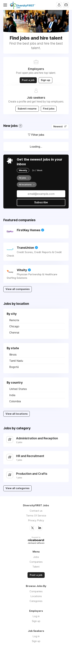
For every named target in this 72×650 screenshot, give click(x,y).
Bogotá (14, 367)
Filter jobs (37, 134)
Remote (14, 320)
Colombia (15, 401)
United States (18, 389)
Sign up (45, 80)
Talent (36, 566)
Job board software (36, 543)
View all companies (18, 289)
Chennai (14, 332)
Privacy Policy (36, 520)
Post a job (28, 80)
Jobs (36, 556)
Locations (36, 596)
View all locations (17, 413)
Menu (5, 5)
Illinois (13, 354)
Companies (36, 561)
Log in (36, 616)
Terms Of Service (36, 515)
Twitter (32, 528)
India (12, 395)
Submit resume (27, 108)
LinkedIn (39, 528)
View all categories (17, 488)
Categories (36, 600)
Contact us (36, 510)
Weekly (23, 170)
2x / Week (37, 170)
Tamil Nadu (16, 360)
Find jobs (48, 108)
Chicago (14, 326)
